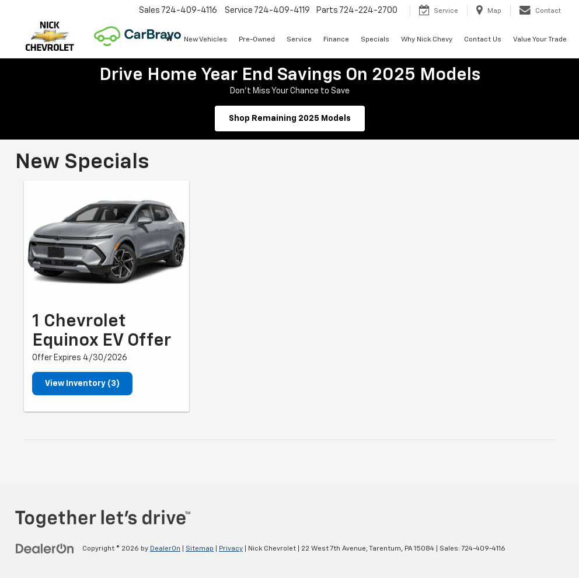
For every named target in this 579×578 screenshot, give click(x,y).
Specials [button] (375, 39)
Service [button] (299, 39)
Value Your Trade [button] (540, 39)
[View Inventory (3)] (106, 242)
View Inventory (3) (82, 383)
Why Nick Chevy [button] (426, 39)
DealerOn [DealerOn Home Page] (165, 548)
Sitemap (200, 548)
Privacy (231, 548)
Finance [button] (336, 39)
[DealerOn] (45, 548)
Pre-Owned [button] (257, 39)
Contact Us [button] (482, 39)
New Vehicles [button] (205, 39)
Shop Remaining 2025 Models (290, 118)
